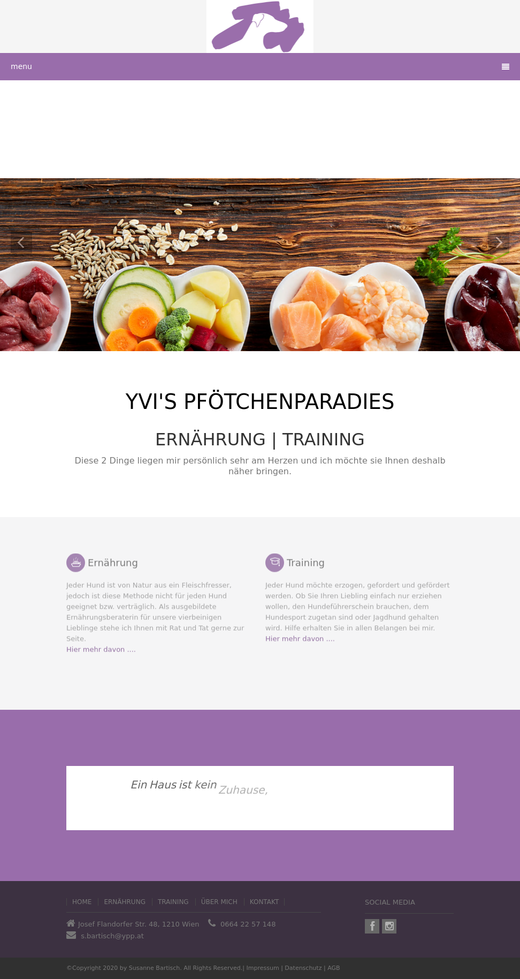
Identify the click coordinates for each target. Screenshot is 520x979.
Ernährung (125, 902)
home (81, 902)
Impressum (263, 968)
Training (173, 902)
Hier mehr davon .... (101, 646)
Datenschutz (303, 968)
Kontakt (264, 902)
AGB (333, 968)
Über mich (219, 902)
